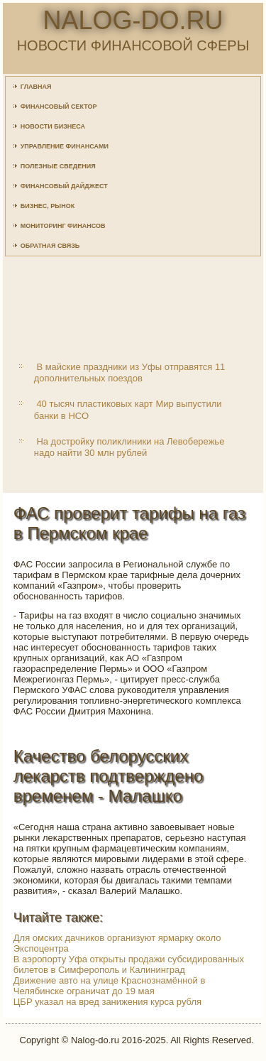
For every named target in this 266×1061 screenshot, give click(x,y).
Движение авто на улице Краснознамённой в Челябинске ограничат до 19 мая (109, 985)
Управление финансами (65, 146)
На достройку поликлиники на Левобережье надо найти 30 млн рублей (129, 447)
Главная (36, 86)
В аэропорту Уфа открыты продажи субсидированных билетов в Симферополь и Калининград (128, 964)
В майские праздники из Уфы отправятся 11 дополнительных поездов (130, 372)
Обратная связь (50, 245)
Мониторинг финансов (63, 225)
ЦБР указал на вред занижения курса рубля (107, 1001)
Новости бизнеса (53, 126)
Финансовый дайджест (64, 186)
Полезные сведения (58, 166)
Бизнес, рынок (47, 206)
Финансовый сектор (59, 106)
